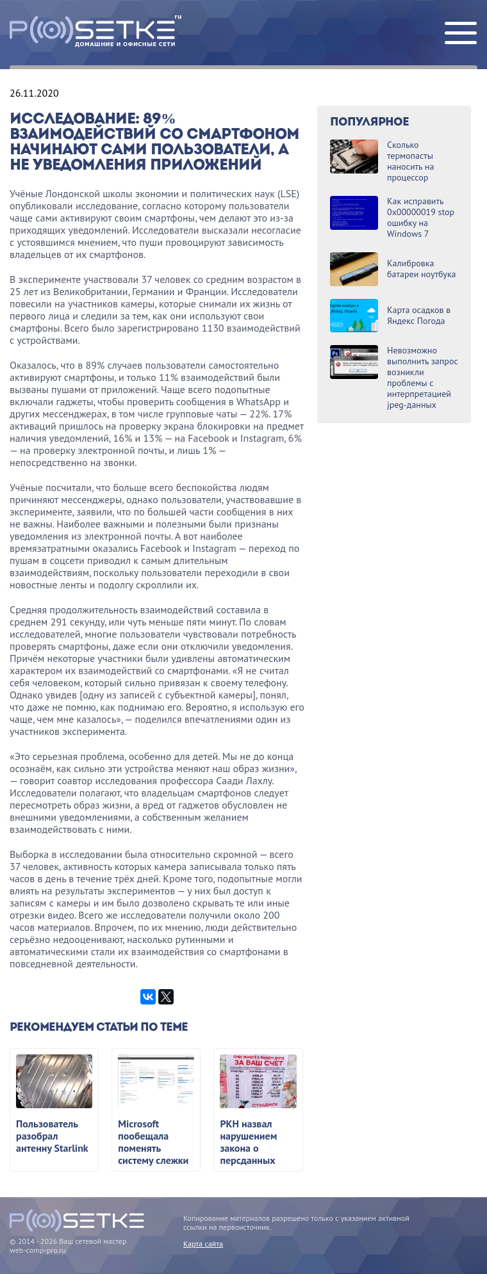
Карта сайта (203, 1243)
